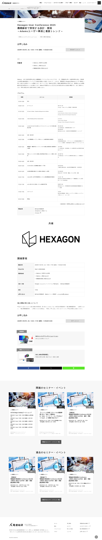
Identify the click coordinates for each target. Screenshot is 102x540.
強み (80, 2)
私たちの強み (70, 528)
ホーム (55, 523)
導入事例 (69, 523)
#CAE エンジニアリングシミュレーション (28, 36)
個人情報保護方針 (71, 306)
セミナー (76, 2)
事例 (71, 2)
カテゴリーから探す (58, 2)
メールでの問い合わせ (63, 294)
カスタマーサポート (91, 2)
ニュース (84, 2)
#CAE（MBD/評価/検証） (45, 36)
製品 (41, 2)
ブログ (66, 2)
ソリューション (47, 2)
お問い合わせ (83, 531)
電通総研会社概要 (84, 523)
